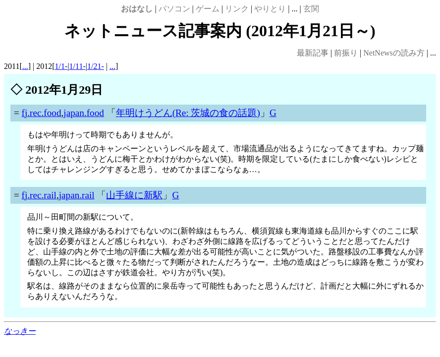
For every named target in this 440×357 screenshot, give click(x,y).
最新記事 (313, 53)
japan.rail (77, 195)
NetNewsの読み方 (394, 53)
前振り (346, 53)
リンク (237, 8)
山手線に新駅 (134, 195)
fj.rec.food (41, 113)
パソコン (174, 8)
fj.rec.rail (39, 195)
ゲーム (208, 8)
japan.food (83, 113)
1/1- (61, 66)
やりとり (270, 8)
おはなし (137, 8)
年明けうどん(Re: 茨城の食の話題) (188, 113)
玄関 (311, 8)
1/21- (95, 66)
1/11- (77, 66)
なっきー (20, 331)
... (25, 66)
